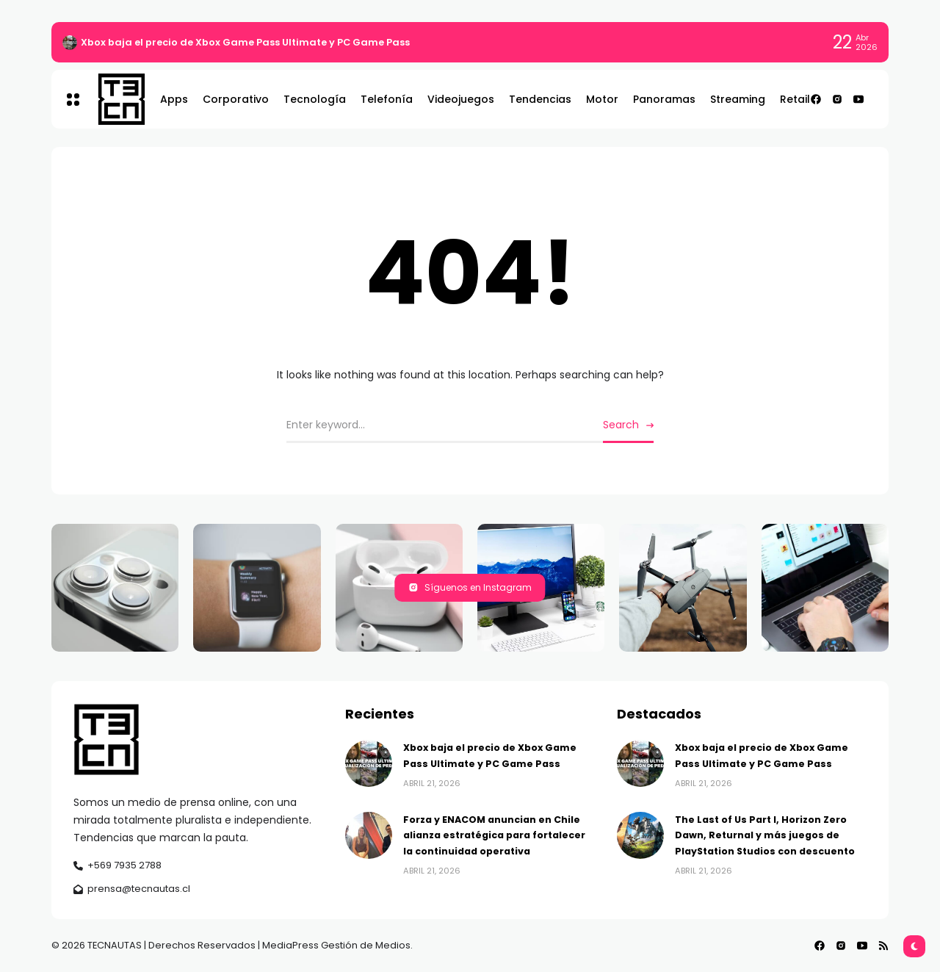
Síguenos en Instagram (470, 587)
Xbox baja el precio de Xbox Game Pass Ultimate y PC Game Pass (245, 42)
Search (621, 424)
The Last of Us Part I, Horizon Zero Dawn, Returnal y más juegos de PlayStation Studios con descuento (765, 835)
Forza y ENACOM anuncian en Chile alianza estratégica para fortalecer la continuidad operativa (494, 835)
